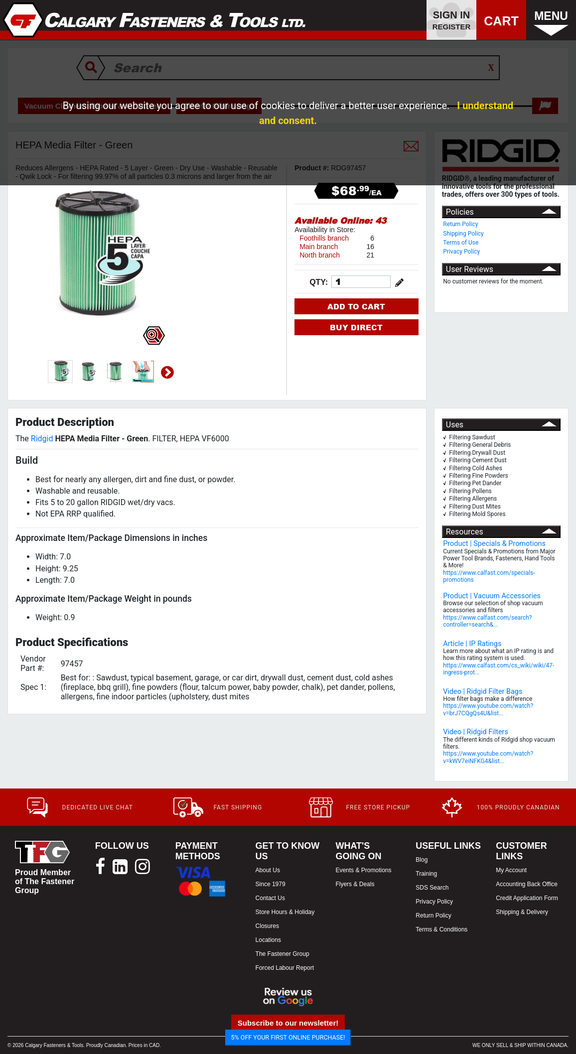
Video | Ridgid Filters (475, 732)
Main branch (318, 247)
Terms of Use (460, 242)
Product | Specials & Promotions (494, 543)
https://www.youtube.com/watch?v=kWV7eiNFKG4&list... (488, 757)
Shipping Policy (463, 233)
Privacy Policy (461, 251)
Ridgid (42, 438)
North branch (319, 255)
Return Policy (460, 224)
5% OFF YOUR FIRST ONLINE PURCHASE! (288, 1037)
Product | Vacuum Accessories (492, 596)
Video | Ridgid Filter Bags (482, 691)
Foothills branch (324, 238)
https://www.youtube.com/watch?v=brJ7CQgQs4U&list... (488, 709)
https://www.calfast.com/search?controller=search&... (487, 621)
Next (167, 372)
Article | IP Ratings (472, 644)
